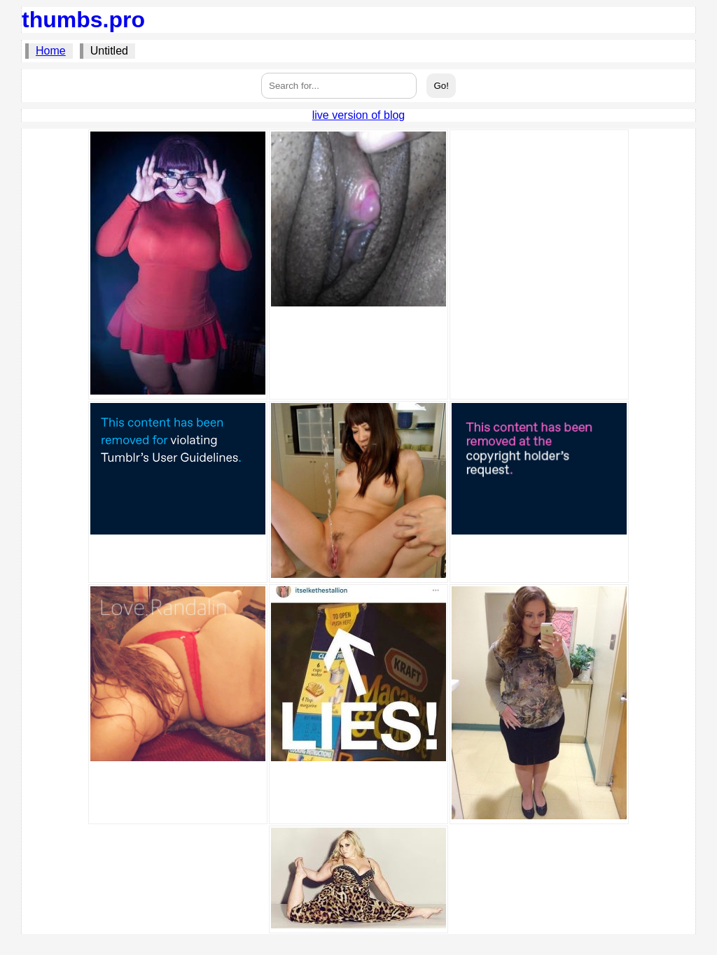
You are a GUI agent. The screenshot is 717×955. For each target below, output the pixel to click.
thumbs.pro (83, 19)
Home (51, 51)
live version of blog (358, 115)
